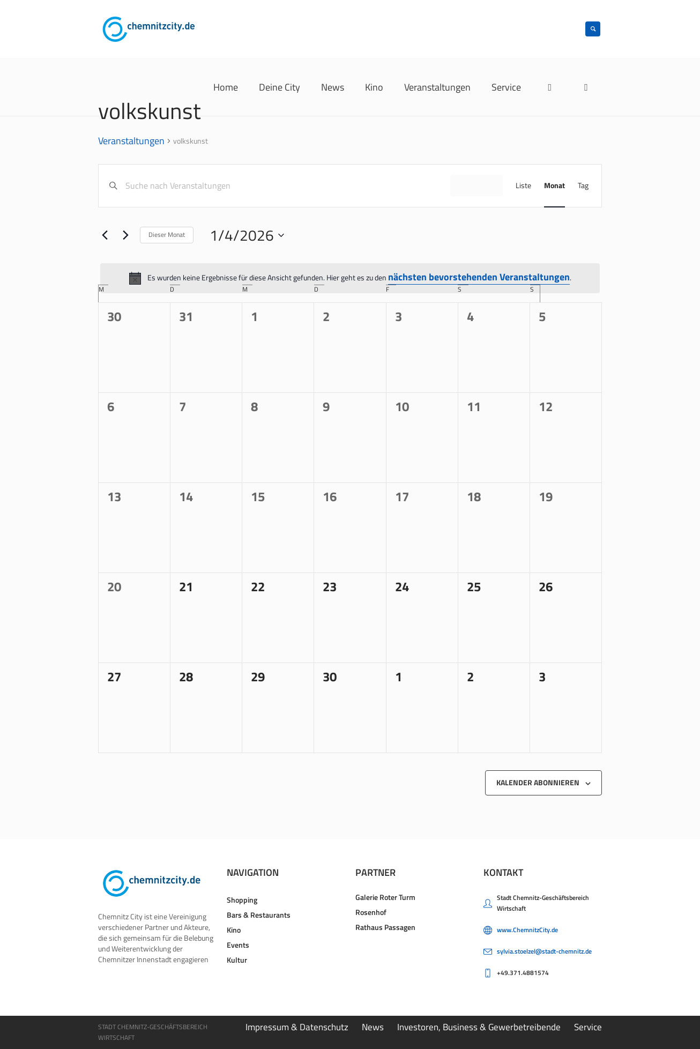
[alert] (350, 278)
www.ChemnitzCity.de (527, 930)
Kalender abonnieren (537, 782)
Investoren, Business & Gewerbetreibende (479, 1027)
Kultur (237, 959)
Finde (476, 185)
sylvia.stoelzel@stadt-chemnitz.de (544, 951)
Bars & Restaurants (259, 914)
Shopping (242, 899)
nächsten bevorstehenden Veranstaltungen (479, 277)
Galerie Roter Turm (385, 897)
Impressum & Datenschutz (296, 1027)
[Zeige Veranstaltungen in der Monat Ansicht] (554, 186)
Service (588, 1027)
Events (238, 944)
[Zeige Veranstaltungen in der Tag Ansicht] (583, 186)
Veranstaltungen (131, 141)
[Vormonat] (104, 235)
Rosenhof (370, 912)
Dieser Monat (166, 234)
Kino (234, 929)
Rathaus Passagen (385, 927)
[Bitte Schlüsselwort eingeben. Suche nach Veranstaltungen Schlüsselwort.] (287, 186)
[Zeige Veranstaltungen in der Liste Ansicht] (523, 186)
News (373, 1027)
